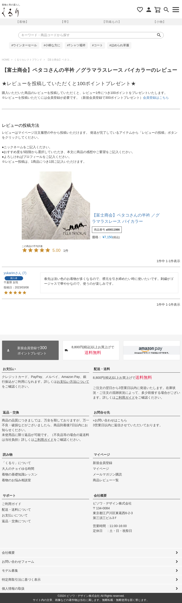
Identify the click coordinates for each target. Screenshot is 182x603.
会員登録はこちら (156, 97)
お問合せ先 (102, 412)
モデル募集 (10, 570)
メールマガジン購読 (107, 474)
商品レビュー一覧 (106, 480)
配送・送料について (16, 509)
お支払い (9, 369)
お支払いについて (15, 515)
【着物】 (22, 21)
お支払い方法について (73, 381)
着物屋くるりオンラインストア (10, 12)
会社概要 (100, 495)
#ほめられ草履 (119, 45)
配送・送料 (102, 369)
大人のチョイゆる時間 (18, 468)
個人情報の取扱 (13, 588)
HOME (5, 59)
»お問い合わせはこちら (110, 420)
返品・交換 (11, 412)
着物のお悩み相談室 (16, 480)
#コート (97, 45)
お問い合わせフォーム (18, 561)
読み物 (7, 454)
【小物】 (159, 21)
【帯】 (65, 21)
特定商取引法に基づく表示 (21, 579)
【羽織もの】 (111, 21)
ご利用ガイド (125, 397)
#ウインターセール (24, 45)
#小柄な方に (52, 45)
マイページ (102, 454)
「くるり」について (16, 463)
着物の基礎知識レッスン (19, 474)
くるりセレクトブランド (28, 59)
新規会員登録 (102, 463)
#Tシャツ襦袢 (76, 45)
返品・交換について (16, 521)
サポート (9, 495)
